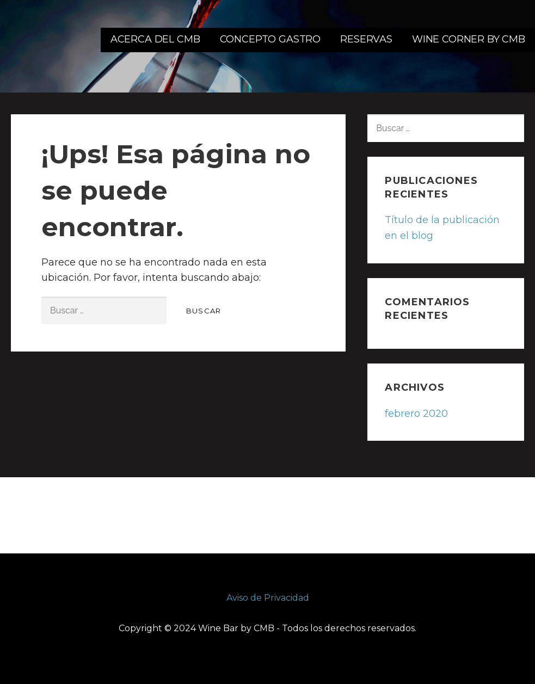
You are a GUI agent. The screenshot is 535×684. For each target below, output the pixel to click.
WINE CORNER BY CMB (468, 39)
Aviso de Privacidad (267, 598)
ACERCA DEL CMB (155, 39)
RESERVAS (366, 39)
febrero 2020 (416, 414)
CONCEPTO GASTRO (270, 39)
